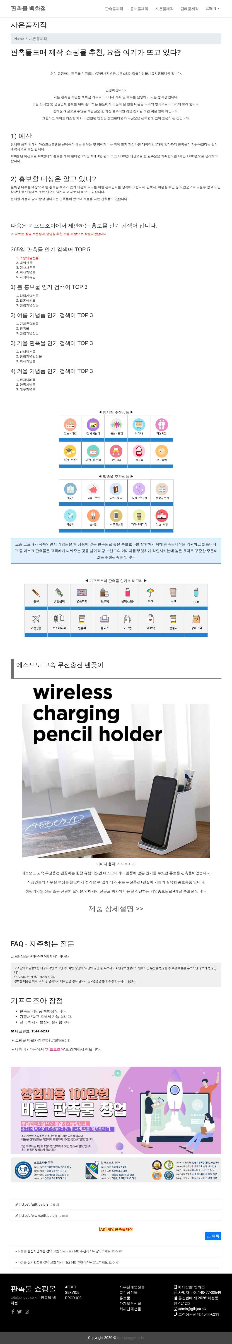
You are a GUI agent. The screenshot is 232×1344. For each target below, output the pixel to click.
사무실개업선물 (132, 1287)
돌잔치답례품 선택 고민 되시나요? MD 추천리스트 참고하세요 (69, 1251)
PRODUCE (73, 1298)
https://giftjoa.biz (56, 1040)
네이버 (20, 1049)
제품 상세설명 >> (116, 908)
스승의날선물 (29, 258)
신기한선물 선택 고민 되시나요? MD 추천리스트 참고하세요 (68, 1262)
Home (19, 39)
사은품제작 (164, 8)
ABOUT (70, 1287)
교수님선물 (128, 1292)
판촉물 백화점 (28, 8)
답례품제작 (190, 8)
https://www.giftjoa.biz (38, 1215)
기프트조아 (126, 864)
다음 (33, 1049)
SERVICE (72, 1292)
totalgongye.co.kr (24, 1297)
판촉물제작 (114, 8)
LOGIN (211, 8)
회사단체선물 (130, 1309)
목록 (213, 1236)
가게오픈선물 (130, 1303)
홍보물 (124, 1298)
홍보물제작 (139, 8)
